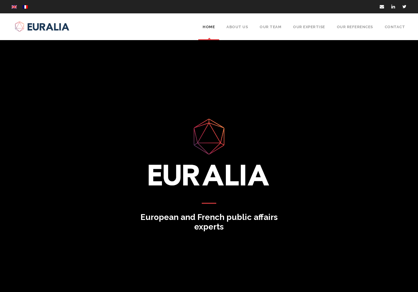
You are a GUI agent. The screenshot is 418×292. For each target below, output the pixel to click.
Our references (355, 27)
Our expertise (309, 27)
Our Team (270, 27)
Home (210, 27)
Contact (395, 27)
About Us (237, 27)
